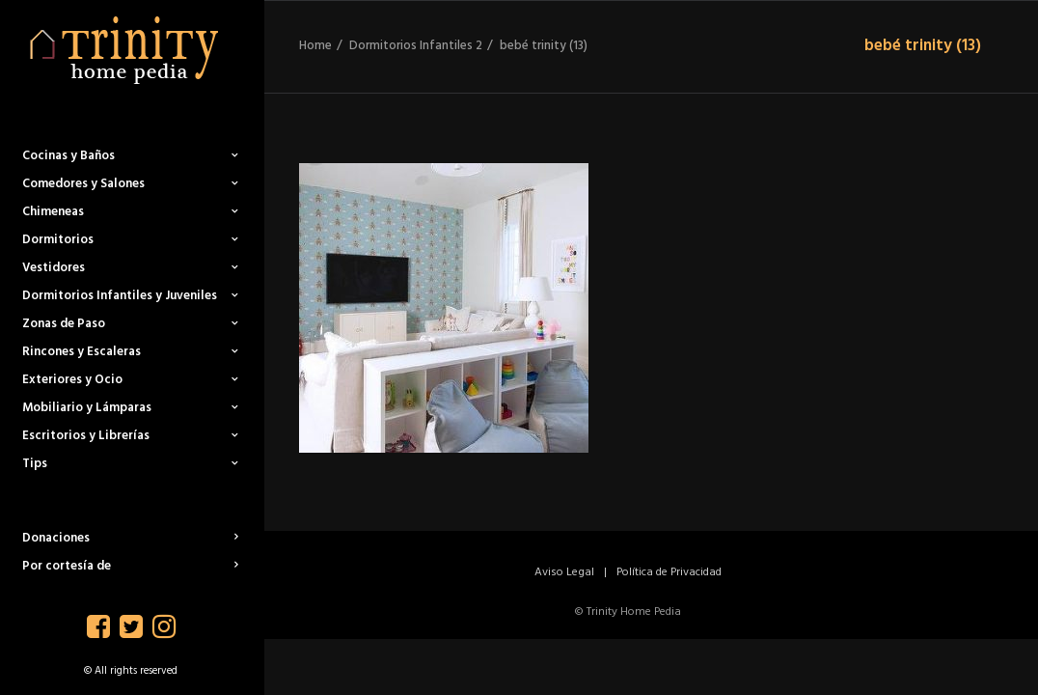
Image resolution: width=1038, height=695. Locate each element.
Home (315, 46)
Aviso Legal (564, 572)
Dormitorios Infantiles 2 (415, 46)
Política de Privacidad (669, 572)
